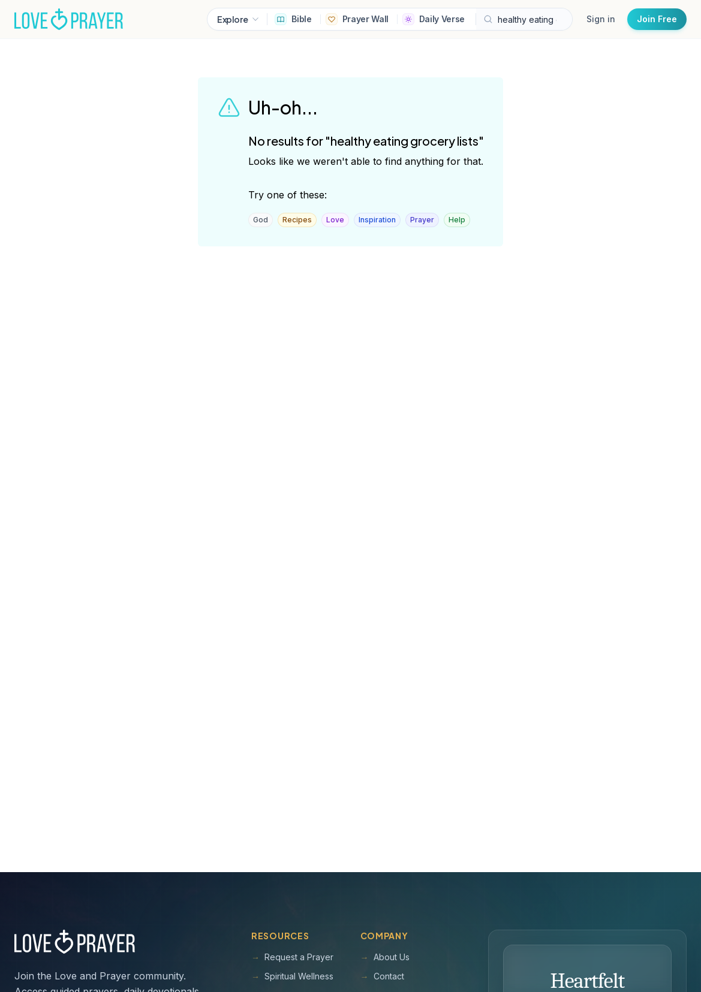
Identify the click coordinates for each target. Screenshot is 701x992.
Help (457, 219)
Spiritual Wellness (292, 976)
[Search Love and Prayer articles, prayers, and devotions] (524, 19)
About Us (385, 957)
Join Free (657, 19)
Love (335, 219)
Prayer (422, 219)
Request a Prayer (292, 957)
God (260, 219)
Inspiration (377, 219)
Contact (382, 976)
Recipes (297, 219)
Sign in (600, 19)
